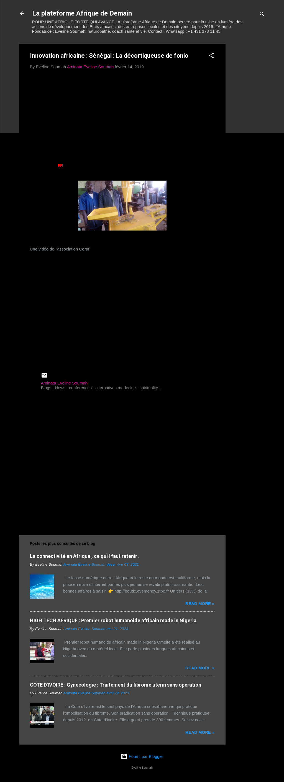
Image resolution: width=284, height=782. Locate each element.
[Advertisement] (247, 127)
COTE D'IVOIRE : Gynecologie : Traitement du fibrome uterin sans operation (115, 685)
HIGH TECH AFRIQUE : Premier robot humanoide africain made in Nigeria (113, 620)
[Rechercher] (262, 15)
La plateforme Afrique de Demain (82, 13)
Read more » (199, 603)
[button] (211, 56)
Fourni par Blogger (142, 756)
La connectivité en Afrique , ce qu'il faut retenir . (85, 556)
